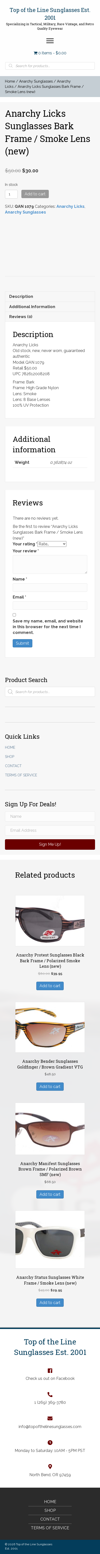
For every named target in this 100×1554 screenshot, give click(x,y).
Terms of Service (21, 775)
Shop (9, 757)
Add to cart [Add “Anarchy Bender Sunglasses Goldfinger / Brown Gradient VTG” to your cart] (50, 1086)
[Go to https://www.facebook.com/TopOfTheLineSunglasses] (50, 1374)
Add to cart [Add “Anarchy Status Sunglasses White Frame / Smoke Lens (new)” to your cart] (50, 1302)
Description (21, 296)
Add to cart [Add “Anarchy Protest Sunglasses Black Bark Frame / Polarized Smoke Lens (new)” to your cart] (50, 985)
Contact (13, 766)
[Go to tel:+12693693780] (50, 1398)
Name (20, 579)
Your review (26, 551)
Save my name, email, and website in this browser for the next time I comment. (48, 627)
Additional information (32, 306)
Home (10, 81)
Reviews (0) (20, 316)
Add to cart (35, 194)
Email (19, 597)
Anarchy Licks (70, 206)
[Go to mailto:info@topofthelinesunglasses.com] (50, 1423)
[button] (50, 41)
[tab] (50, 296)
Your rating (25, 544)
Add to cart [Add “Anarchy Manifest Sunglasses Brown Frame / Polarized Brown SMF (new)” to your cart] (50, 1194)
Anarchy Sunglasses (36, 81)
